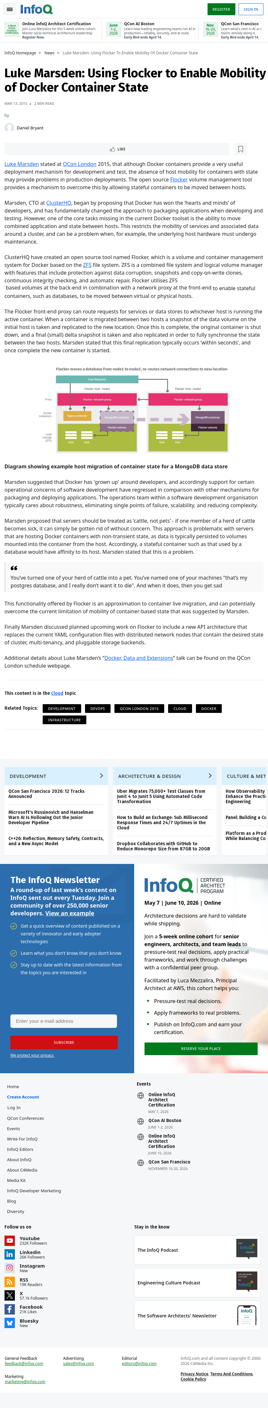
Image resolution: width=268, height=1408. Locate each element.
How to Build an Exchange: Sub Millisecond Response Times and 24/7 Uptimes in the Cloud (164, 827)
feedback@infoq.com (26, 1377)
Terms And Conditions (231, 1387)
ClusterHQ (60, 203)
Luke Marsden (23, 164)
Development (64, 708)
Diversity (17, 1221)
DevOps (99, 708)
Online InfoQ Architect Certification (161, 1109)
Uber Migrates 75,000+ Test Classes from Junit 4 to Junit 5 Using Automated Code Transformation (163, 801)
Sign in (249, 7)
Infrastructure (66, 719)
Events (15, 1138)
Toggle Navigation (13, 7)
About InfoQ (21, 1169)
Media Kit (18, 1190)
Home (15, 1096)
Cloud (59, 693)
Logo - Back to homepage (39, 7)
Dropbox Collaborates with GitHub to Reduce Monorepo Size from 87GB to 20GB (165, 850)
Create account (25, 1106)
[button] (61, 1049)
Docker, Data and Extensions (140, 657)
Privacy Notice (194, 1387)
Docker (211, 708)
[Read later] (45, 149)
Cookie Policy (193, 1392)
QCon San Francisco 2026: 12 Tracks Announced (48, 798)
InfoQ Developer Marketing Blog (36, 1205)
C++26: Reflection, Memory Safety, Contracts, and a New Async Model (57, 845)
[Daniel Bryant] (11, 127)
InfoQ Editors (22, 1159)
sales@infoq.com (79, 1377)
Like (24, 148)
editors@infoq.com (139, 1377)
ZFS (123, 265)
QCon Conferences (27, 1127)
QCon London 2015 (141, 708)
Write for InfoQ (24, 1148)
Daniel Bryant (32, 126)
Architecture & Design (151, 780)
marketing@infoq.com (27, 1395)
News (52, 52)
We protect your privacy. (32, 1062)
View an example (69, 919)
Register (219, 7)
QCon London (82, 164)
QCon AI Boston (164, 1130)
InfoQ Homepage (22, 52)
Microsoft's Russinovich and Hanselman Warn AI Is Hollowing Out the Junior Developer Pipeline (52, 822)
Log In (16, 1117)
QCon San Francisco (169, 1171)
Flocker (181, 179)
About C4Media (24, 1179)
